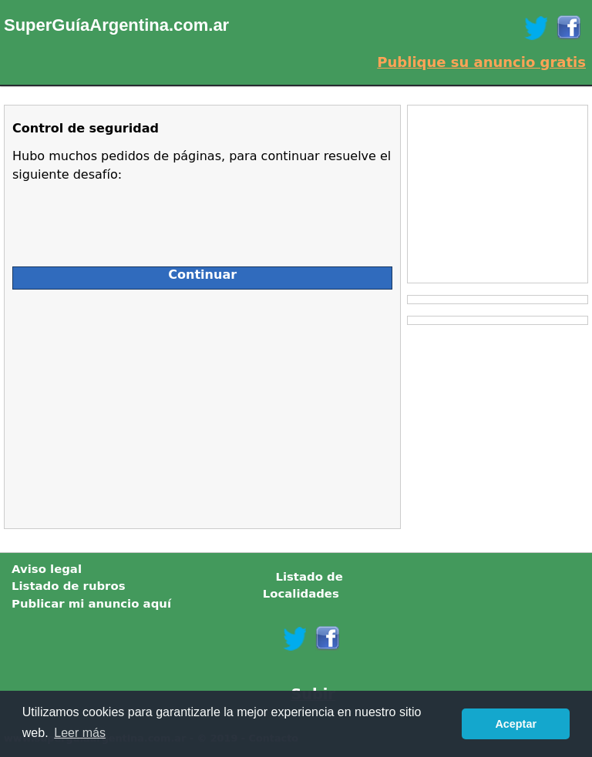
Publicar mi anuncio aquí (91, 604)
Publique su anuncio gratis (481, 62)
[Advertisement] (149, 405)
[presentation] (129, 218)
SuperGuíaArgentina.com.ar (116, 25)
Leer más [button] (80, 732)
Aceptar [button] (515, 724)
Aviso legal (47, 569)
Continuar (202, 274)
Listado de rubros (69, 586)
